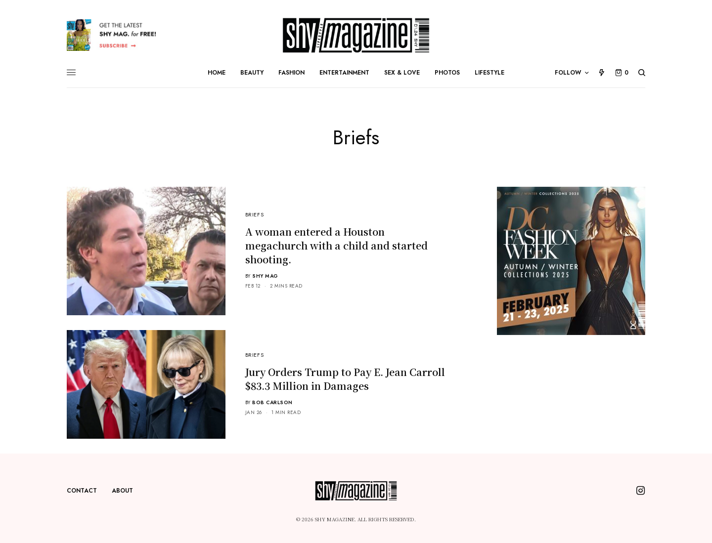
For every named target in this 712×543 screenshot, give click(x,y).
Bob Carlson (272, 402)
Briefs (254, 214)
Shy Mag (265, 276)
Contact (82, 490)
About (122, 490)
